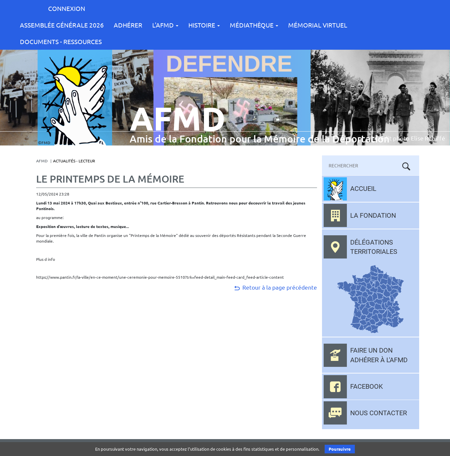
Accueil (363, 189)
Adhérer (128, 25)
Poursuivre (340, 449)
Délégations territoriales (373, 247)
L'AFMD (165, 25)
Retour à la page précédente (275, 287)
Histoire (204, 25)
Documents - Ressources (61, 41)
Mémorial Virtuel (317, 25)
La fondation (373, 215)
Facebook (366, 386)
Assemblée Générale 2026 (62, 25)
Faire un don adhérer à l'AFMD (379, 355)
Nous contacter (378, 413)
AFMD (42, 161)
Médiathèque (254, 25)
